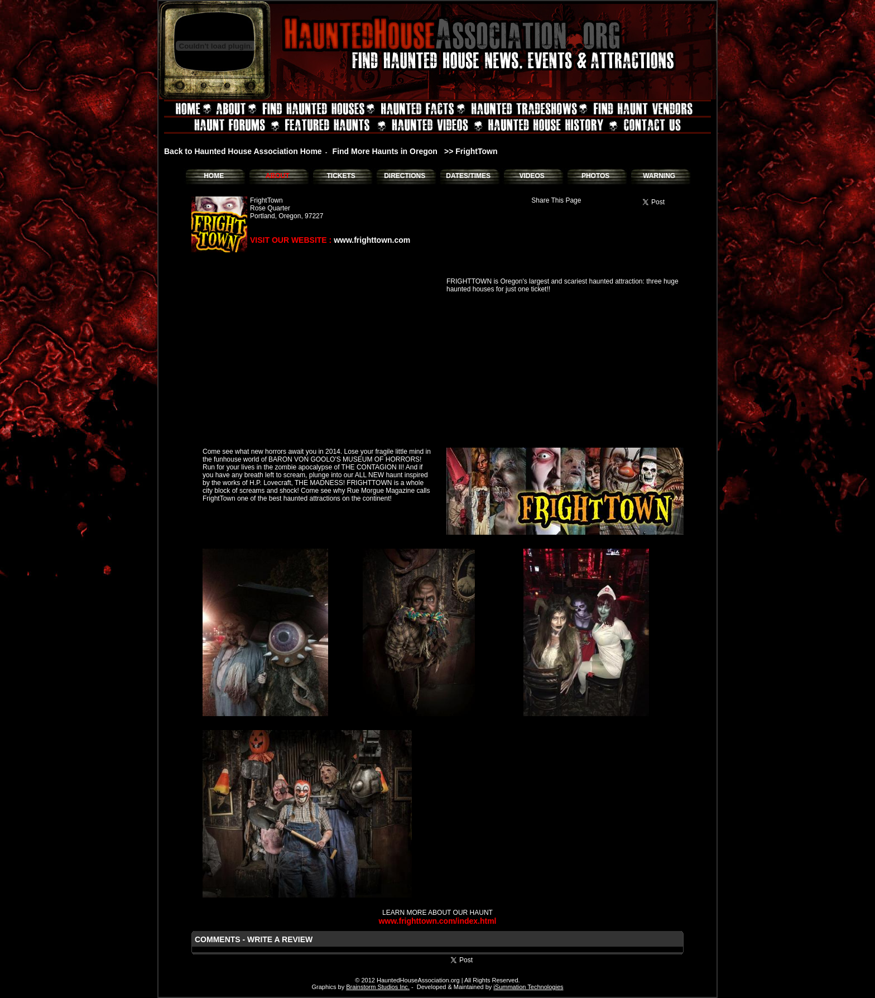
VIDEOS (531, 176)
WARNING (659, 176)
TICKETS (340, 176)
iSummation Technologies (528, 986)
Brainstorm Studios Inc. (378, 986)
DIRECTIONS (404, 176)
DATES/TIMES (468, 176)
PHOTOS (595, 176)
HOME (214, 176)
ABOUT (278, 176)
